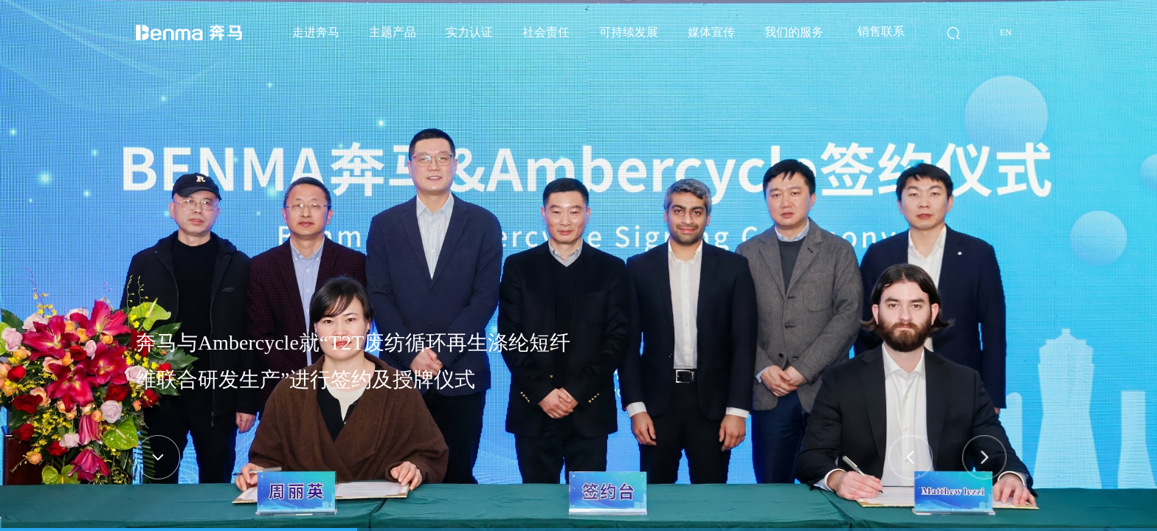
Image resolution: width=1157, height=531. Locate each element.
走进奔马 (315, 32)
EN (1006, 32)
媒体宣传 (711, 32)
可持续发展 (628, 32)
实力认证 (469, 32)
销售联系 (881, 31)
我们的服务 (793, 32)
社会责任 (546, 32)
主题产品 (392, 32)
